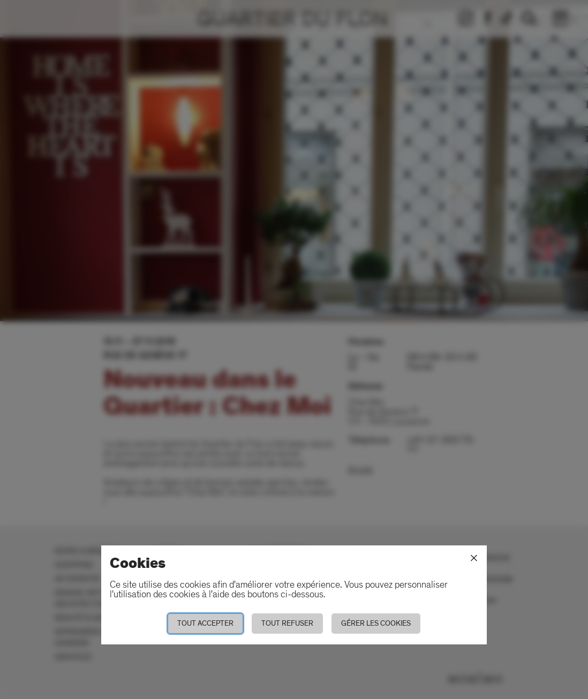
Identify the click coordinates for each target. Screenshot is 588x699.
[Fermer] (474, 558)
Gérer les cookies (376, 623)
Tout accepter (205, 623)
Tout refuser (287, 623)
